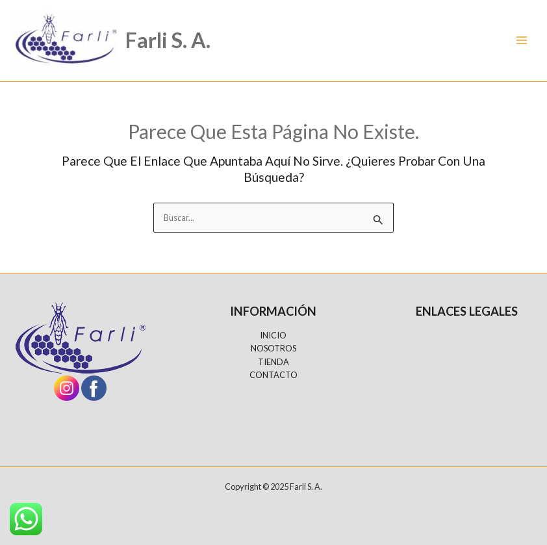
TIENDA (273, 362)
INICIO (273, 335)
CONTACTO (273, 375)
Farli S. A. (167, 40)
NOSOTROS (273, 348)
